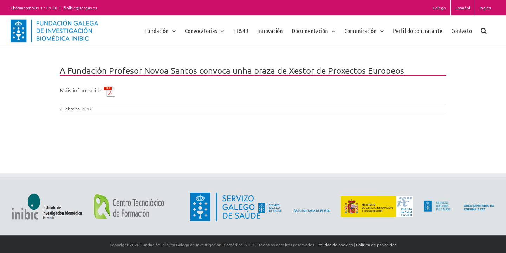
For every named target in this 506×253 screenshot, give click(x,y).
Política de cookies (335, 244)
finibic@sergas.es (80, 8)
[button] (492, 30)
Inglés (485, 8)
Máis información (87, 89)
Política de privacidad (376, 244)
